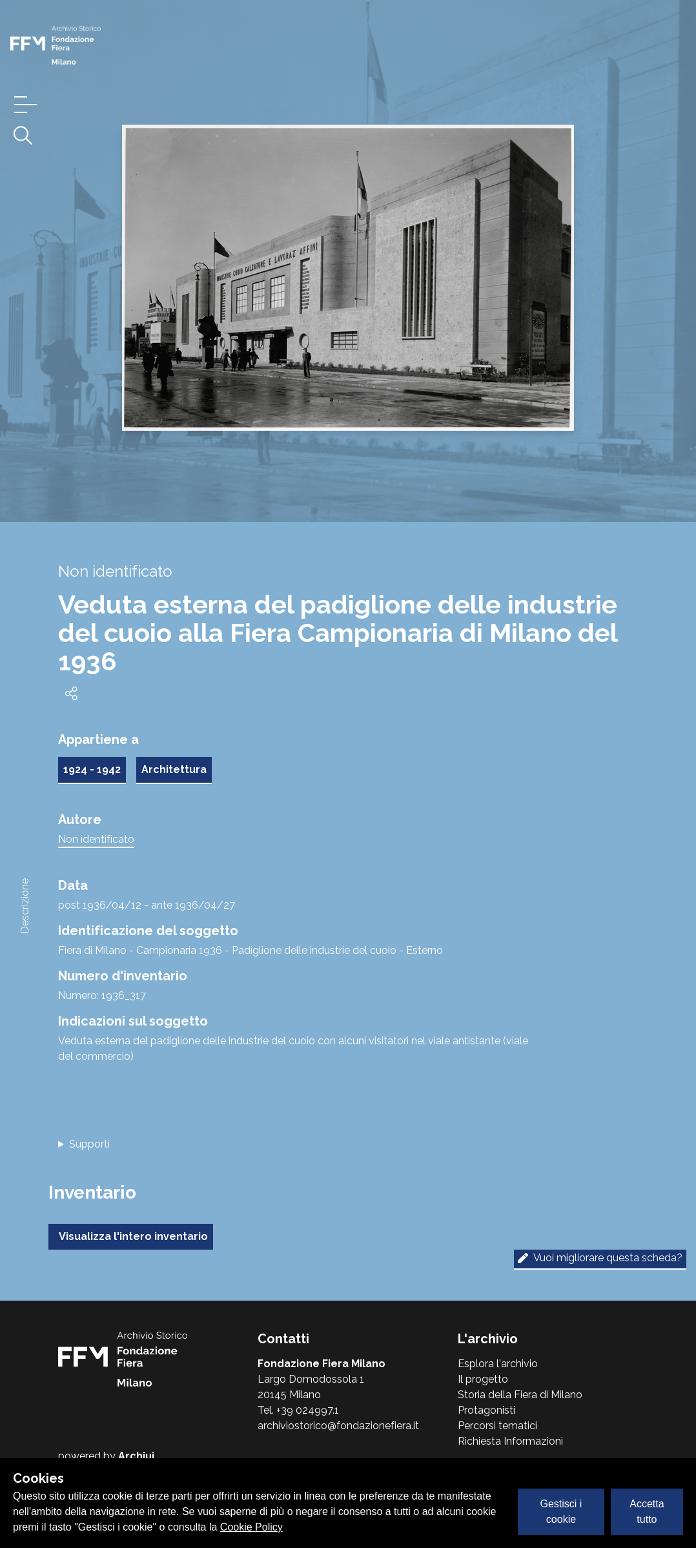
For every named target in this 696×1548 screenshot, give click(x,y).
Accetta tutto (646, 1511)
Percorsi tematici (497, 1425)
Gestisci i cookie (561, 1511)
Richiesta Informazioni (510, 1441)
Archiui (136, 1456)
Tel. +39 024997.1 (298, 1410)
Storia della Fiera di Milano (520, 1394)
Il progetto (483, 1379)
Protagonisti (486, 1410)
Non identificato (96, 839)
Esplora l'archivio (498, 1363)
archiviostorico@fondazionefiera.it (338, 1425)
